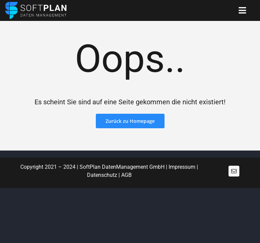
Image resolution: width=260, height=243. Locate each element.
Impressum (182, 167)
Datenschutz (102, 175)
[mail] (234, 171)
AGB (126, 175)
